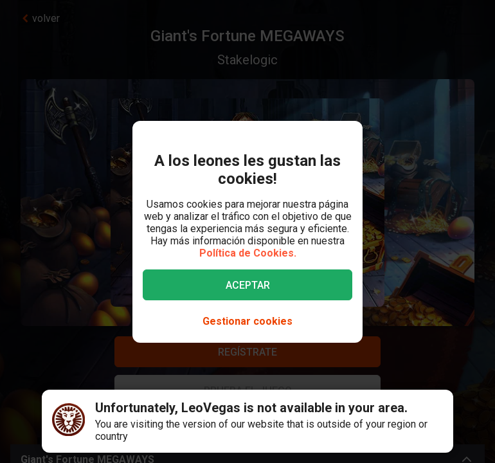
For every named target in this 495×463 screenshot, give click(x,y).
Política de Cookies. (247, 253)
